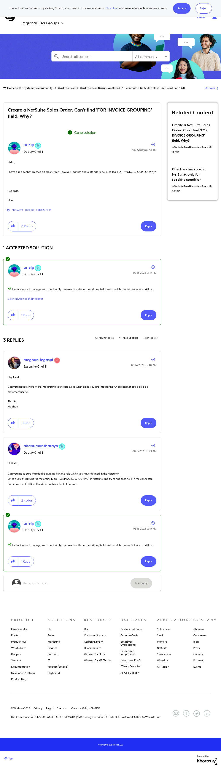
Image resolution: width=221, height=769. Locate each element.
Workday (162, 660)
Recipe (29, 209)
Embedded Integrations (128, 652)
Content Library (93, 641)
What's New (18, 647)
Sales (51, 635)
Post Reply (141, 583)
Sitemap (62, 708)
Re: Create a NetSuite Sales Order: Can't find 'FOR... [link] (156, 88)
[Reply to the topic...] (76, 583)
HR (49, 629)
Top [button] (10, 758)
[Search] (92, 56)
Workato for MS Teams (97, 660)
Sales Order (43, 209)
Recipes (16, 654)
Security (16, 660)
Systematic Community (9, 16)
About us (198, 629)
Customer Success (95, 635)
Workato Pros (66, 88)
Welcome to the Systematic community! (28, 88)
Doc (86, 629)
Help (201, 17)
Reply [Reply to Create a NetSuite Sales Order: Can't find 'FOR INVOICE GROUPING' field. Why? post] (148, 226)
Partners (198, 660)
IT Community (92, 647)
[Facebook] (186, 713)
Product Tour (18, 641)
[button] (182, 8)
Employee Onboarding (128, 643)
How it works (19, 629)
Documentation (20, 666)
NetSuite (17, 209)
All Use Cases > (130, 672)
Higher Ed (54, 673)
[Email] (176, 713)
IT (49, 660)
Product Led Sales (131, 629)
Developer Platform (23, 673)
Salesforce (163, 629)
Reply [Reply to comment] (148, 315)
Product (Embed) (58, 666)
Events (197, 666)
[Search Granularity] (151, 56)
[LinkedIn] (207, 713)
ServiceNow (164, 654)
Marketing (54, 641)
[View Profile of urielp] (29, 145)
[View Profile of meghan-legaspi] (38, 360)
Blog (196, 641)
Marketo (162, 641)
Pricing (15, 635)
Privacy (38, 708)
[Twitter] (196, 713)
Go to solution (85, 133)
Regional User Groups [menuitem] (40, 23)
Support (52, 654)
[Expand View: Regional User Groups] (62, 23)
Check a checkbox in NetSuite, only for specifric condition (188, 174)
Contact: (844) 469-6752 (85, 708)
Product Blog (19, 679)
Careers (198, 654)
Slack (160, 635)
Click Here (112, 8)
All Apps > (163, 666)
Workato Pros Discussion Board (100, 88)
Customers (199, 635)
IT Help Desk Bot (130, 666)
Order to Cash (129, 635)
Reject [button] (203, 8)
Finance (52, 647)
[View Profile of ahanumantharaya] (41, 446)
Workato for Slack (94, 654)
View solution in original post (25, 298)
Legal (49, 708)
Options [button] (210, 88)
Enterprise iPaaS (131, 660)
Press (196, 647)
